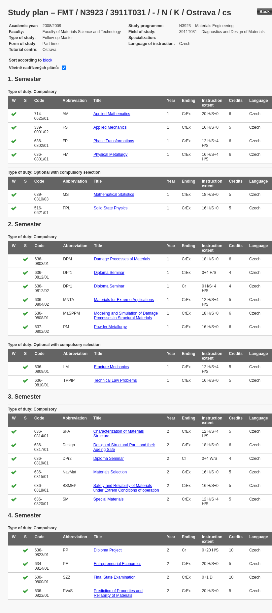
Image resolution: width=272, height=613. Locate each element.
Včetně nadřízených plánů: (34, 68)
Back (264, 11)
